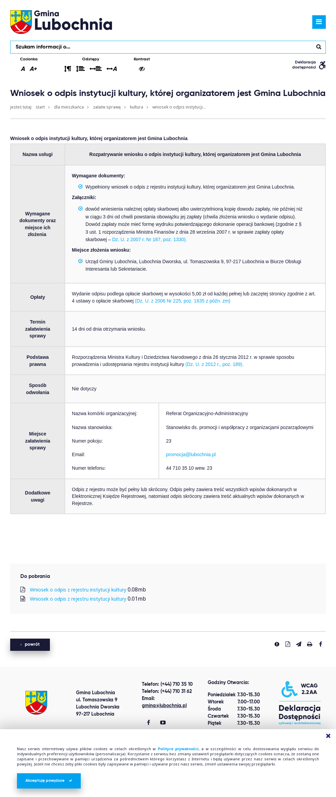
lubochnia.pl (61, 22)
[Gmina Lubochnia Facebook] (148, 723)
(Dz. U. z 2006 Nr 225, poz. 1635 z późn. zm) (182, 301)
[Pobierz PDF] (287, 644)
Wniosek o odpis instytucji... (179, 107)
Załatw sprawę (107, 107)
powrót (30, 644)
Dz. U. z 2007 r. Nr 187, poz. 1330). (149, 239)
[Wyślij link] (298, 644)
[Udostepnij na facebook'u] (320, 644)
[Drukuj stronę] (309, 644)
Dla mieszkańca (69, 107)
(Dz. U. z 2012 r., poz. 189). (214, 364)
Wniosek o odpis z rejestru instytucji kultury (78, 589)
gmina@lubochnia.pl (164, 705)
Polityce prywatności (178, 748)
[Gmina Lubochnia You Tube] (163, 723)
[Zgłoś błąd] (277, 644)
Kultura (136, 107)
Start (40, 107)
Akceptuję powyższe (48, 781)
